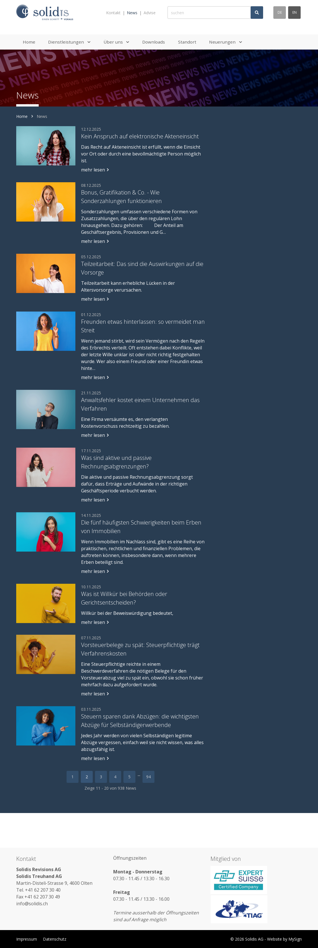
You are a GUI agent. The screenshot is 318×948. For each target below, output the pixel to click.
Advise (150, 12)
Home (22, 116)
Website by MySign (284, 939)
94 (148, 776)
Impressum (26, 939)
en (294, 12)
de (280, 12)
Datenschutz (54, 939)
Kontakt (113, 12)
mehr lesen (95, 170)
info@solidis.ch (32, 903)
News (132, 12)
